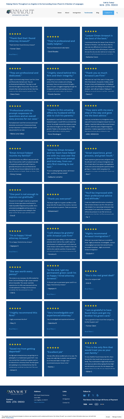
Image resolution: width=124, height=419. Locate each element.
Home (64, 395)
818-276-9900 (109, 5)
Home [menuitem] (59, 13)
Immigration (66, 399)
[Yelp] (97, 395)
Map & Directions (39, 402)
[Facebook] (89, 395)
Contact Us (66, 403)
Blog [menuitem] (97, 13)
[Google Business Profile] (84, 395)
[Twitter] (93, 395)
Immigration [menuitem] (77, 13)
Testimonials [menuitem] (88, 13)
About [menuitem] (67, 13)
